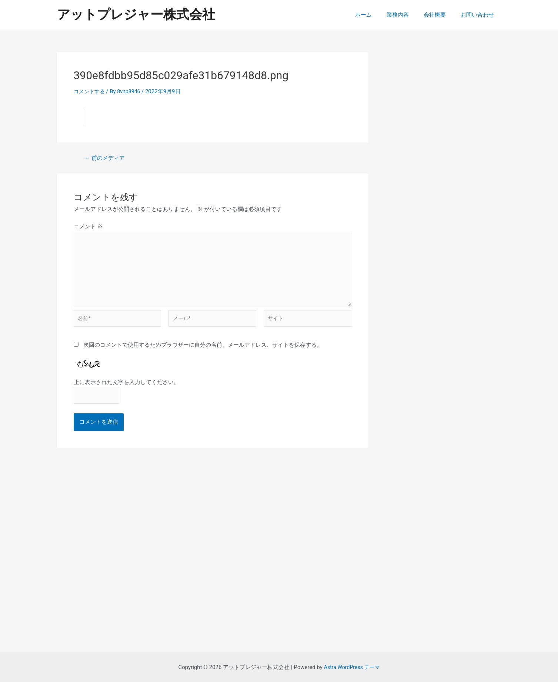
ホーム (376, 14)
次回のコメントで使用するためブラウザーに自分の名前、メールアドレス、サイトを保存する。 (202, 350)
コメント (88, 226)
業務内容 (407, 14)
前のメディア (106, 158)
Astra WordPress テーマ (352, 667)
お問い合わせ (479, 14)
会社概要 (440, 14)
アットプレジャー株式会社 (136, 14)
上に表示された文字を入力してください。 (126, 388)
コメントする (90, 91)
